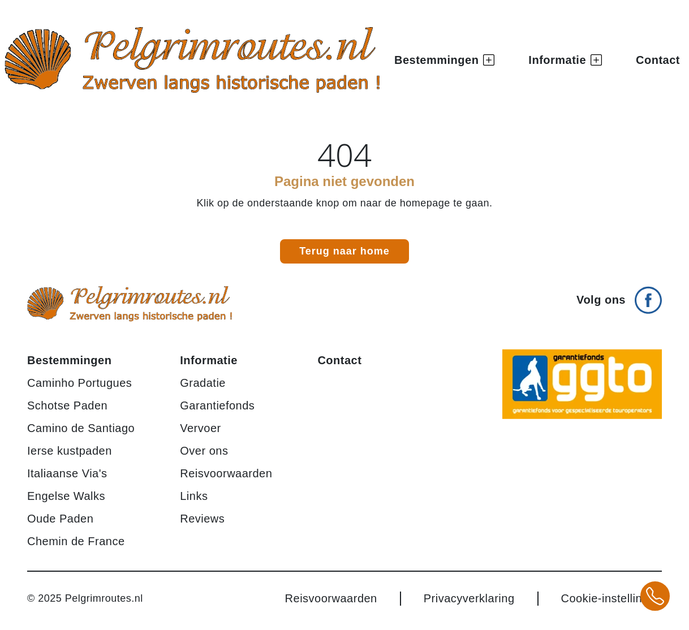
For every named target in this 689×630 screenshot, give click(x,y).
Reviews (202, 518)
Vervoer (200, 428)
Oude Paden (60, 518)
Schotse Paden (67, 405)
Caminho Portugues (79, 383)
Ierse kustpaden (69, 451)
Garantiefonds (217, 405)
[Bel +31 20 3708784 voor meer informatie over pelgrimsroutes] (655, 596)
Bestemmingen (69, 360)
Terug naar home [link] (344, 251)
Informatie (209, 360)
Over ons (204, 451)
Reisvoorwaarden (226, 473)
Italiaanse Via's (67, 473)
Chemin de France (76, 541)
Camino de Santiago (81, 428)
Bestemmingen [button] (444, 60)
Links (194, 496)
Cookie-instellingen (611, 598)
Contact (658, 60)
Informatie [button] (565, 60)
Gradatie (203, 383)
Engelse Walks (66, 496)
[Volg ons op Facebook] (619, 295)
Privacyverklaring (469, 598)
